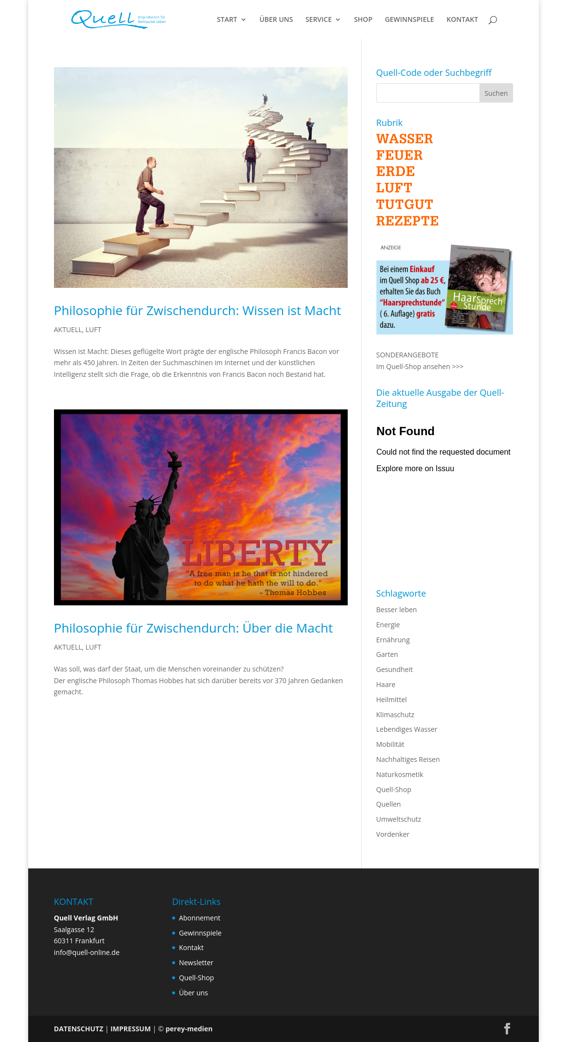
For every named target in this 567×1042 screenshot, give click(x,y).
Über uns (193, 992)
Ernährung (393, 639)
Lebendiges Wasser (407, 729)
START (227, 20)
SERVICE (318, 20)
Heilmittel (391, 699)
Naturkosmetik (400, 774)
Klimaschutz (395, 714)
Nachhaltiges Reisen (408, 759)
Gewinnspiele (200, 932)
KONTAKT (462, 20)
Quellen (388, 804)
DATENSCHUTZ (79, 1028)
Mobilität (390, 744)
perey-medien (189, 1028)
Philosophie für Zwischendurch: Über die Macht (193, 627)
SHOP (363, 20)
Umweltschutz (399, 819)
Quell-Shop (393, 789)
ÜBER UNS (276, 20)
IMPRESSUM (130, 1028)
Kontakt (191, 947)
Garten (387, 654)
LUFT (93, 329)
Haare (385, 684)
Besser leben (396, 609)
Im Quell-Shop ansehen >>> (420, 366)
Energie (388, 624)
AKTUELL (68, 329)
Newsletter (196, 962)
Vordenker (392, 834)
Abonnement (199, 917)
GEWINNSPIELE (409, 20)
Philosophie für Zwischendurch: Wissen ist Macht (197, 310)
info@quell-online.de (87, 952)
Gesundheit (394, 669)
